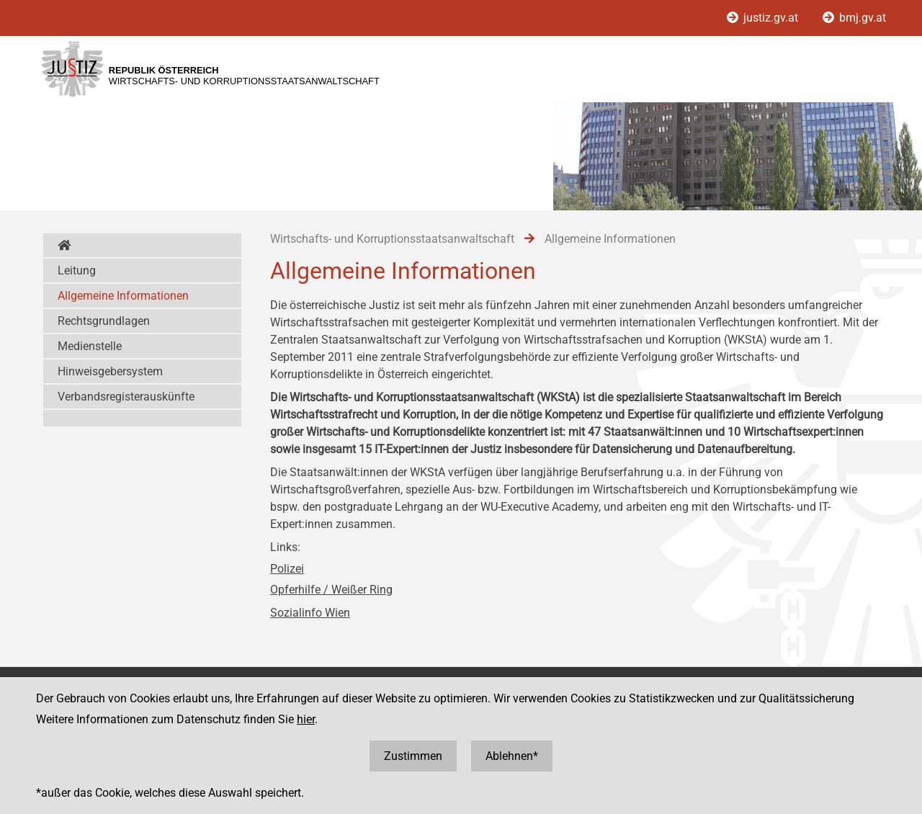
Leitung (77, 270)
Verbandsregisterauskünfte (126, 396)
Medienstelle (90, 346)
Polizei (287, 569)
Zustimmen (413, 756)
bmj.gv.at (854, 17)
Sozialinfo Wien (310, 613)
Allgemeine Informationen (123, 296)
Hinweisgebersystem (110, 371)
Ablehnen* (511, 756)
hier (306, 719)
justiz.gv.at (764, 17)
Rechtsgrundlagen (104, 321)
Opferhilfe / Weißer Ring (331, 589)
